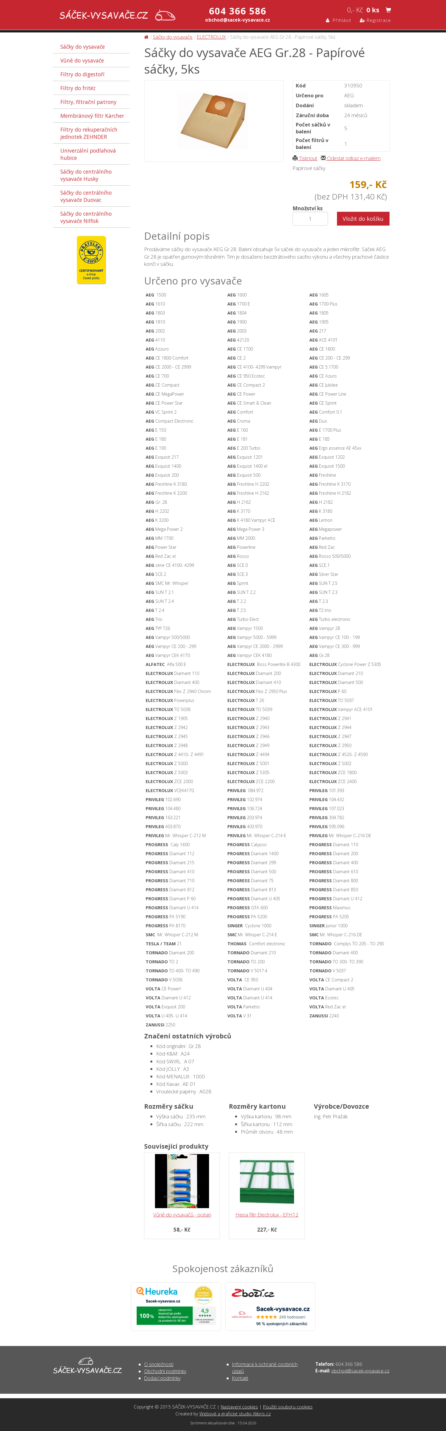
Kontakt (240, 1378)
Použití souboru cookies (288, 1406)
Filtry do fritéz (78, 88)
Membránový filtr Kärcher (92, 115)
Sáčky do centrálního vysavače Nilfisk (86, 217)
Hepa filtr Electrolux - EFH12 (267, 1214)
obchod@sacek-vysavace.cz (360, 1370)
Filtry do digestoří (82, 74)
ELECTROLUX (211, 37)
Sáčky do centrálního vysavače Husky (86, 175)
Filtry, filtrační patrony (88, 101)
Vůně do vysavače (82, 60)
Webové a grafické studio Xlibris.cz (235, 1413)
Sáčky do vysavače (82, 46)
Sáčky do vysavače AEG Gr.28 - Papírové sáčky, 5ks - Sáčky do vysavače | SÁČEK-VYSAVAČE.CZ (116, 16)
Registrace (375, 20)
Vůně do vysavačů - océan (182, 1214)
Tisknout (305, 158)
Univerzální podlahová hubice (88, 154)
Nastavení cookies (239, 1406)
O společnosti (158, 1364)
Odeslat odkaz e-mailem (351, 158)
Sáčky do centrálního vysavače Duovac (86, 196)
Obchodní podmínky (165, 1371)
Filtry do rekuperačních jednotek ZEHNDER (88, 133)
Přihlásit (338, 20)
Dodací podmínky (162, 1378)
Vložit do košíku (363, 218)
